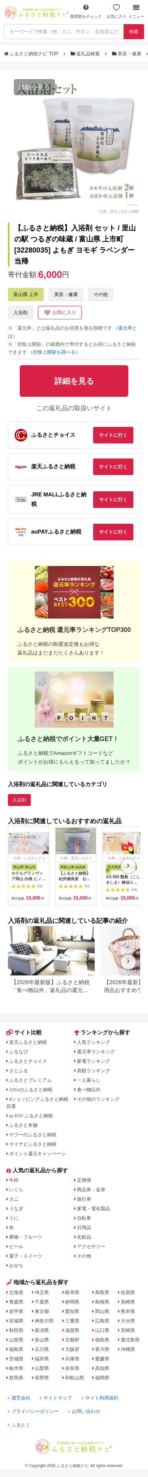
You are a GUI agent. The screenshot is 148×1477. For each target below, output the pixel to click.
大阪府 (72, 1349)
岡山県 (102, 1311)
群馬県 (16, 1377)
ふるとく (19, 1425)
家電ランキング (93, 1061)
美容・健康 (127, 54)
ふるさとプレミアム (30, 1080)
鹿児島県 (130, 1339)
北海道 (16, 1292)
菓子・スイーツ (25, 1256)
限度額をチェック (86, 11)
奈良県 (72, 1368)
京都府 (72, 1339)
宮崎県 (128, 1330)
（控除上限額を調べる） (54, 352)
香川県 (102, 1349)
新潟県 (42, 1330)
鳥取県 (102, 1292)
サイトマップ (56, 1398)
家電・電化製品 (93, 1208)
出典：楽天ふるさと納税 (119, 211)
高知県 (102, 1368)
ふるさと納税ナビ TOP (32, 54)
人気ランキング (93, 1042)
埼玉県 (42, 1292)
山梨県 (42, 1368)
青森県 (16, 1302)
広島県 (102, 1321)
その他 (101, 294)
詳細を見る (34, 87)
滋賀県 (72, 1330)
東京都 (42, 1311)
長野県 (42, 1377)
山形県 (16, 1339)
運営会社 (19, 1398)
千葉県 (42, 1302)
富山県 (42, 1339)
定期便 (84, 1180)
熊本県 (128, 1311)
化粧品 (84, 1237)
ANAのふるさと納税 (30, 1089)
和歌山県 (74, 1377)
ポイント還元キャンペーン (37, 1153)
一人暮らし (89, 1080)
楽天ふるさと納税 (28, 1042)
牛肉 (14, 1180)
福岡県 (102, 1377)
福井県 (42, 1358)
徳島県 (102, 1339)
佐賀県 (128, 1292)
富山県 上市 (25, 294)
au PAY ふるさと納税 (31, 1115)
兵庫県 (72, 1358)
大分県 (128, 1321)
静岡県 (72, 1302)
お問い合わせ (84, 1411)
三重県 (72, 1321)
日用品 (84, 1227)
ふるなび (18, 1051)
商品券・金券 (91, 1189)
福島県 (16, 1349)
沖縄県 (128, 1349)
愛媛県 (102, 1358)
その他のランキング (98, 1099)
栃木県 (16, 1368)
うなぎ (16, 1208)
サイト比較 (24, 1032)
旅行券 (84, 1199)
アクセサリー (91, 1246)
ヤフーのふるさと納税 (32, 1134)
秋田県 (16, 1330)
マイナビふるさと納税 (32, 1144)
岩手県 (16, 1311)
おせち (16, 1265)
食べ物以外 (89, 1089)
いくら (16, 1189)
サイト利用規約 (100, 1398)
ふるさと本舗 (23, 1125)
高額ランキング (93, 1070)
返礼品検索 (86, 54)
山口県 (102, 1330)
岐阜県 (72, 1292)
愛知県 (72, 1311)
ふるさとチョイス (28, 1061)
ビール (16, 1246)
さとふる (18, 1070)
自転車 (84, 1218)
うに (14, 1218)
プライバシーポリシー (33, 1411)
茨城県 (16, 1358)
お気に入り (116, 11)
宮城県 (16, 1321)
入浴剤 (20, 312)
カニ (14, 1199)
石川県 (42, 1349)
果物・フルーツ (25, 1237)
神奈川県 (44, 1321)
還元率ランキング (96, 1051)
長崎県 (128, 1302)
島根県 (102, 1302)
